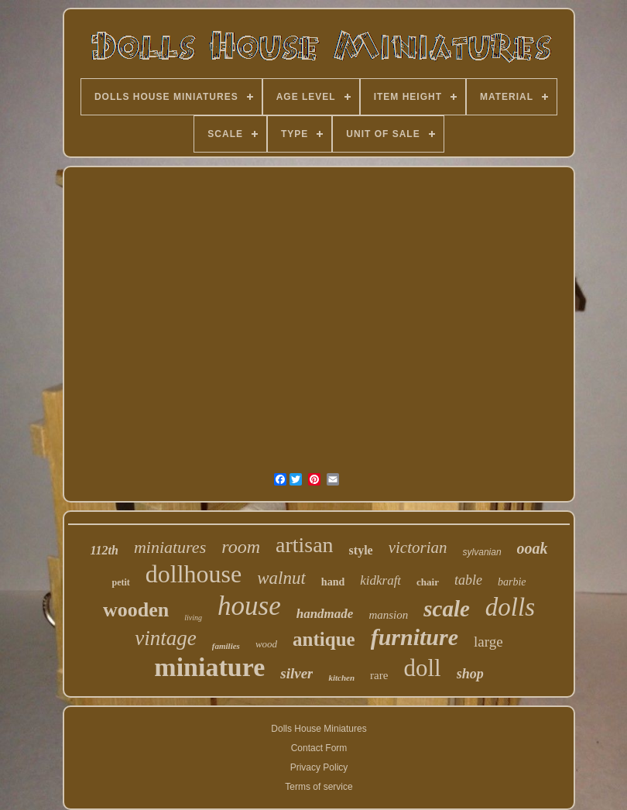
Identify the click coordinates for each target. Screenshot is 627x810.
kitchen (341, 677)
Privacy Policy (319, 767)
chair (427, 582)
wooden (136, 610)
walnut (281, 578)
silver (296, 673)
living (193, 617)
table (468, 580)
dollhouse (194, 574)
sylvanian (482, 552)
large (488, 641)
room (240, 547)
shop (470, 673)
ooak (532, 548)
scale (446, 608)
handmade (325, 613)
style (361, 550)
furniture (414, 637)
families (226, 645)
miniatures (170, 547)
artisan (305, 545)
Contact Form (319, 748)
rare (379, 675)
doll (421, 667)
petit (120, 582)
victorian (418, 547)
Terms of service (318, 786)
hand (332, 582)
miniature (209, 667)
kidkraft (380, 580)
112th (104, 550)
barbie (512, 582)
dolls (510, 607)
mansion (388, 615)
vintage (165, 638)
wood (266, 644)
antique (324, 639)
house (249, 606)
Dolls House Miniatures (318, 728)
